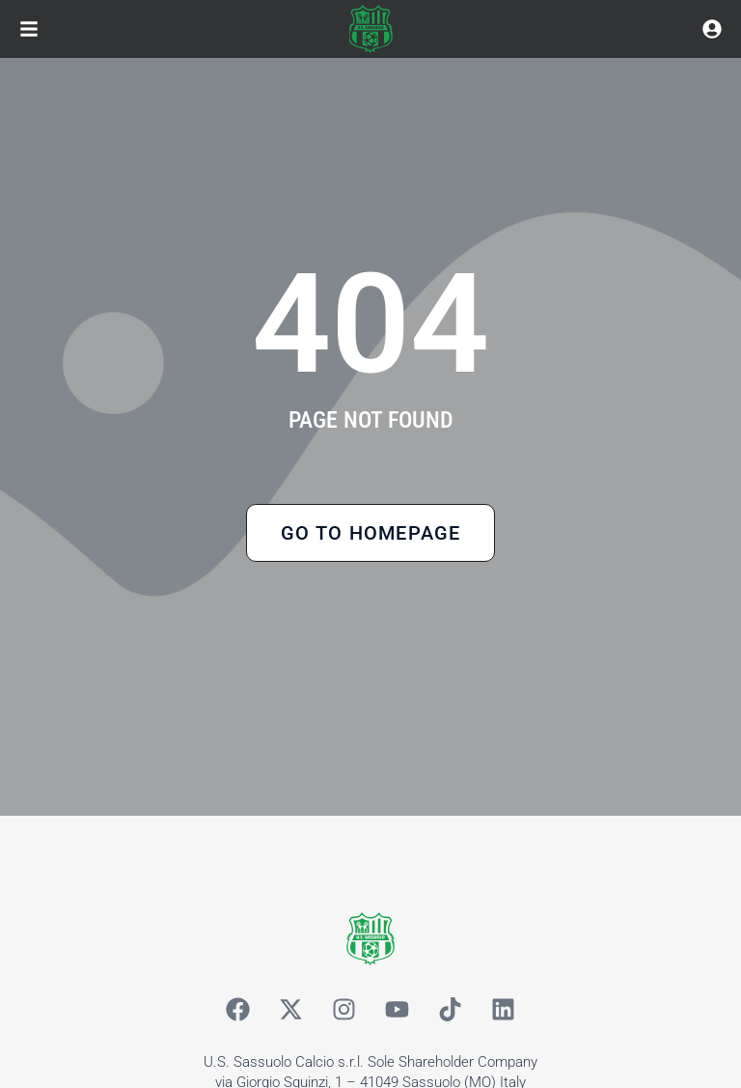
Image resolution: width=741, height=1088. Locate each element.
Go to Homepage (371, 532)
